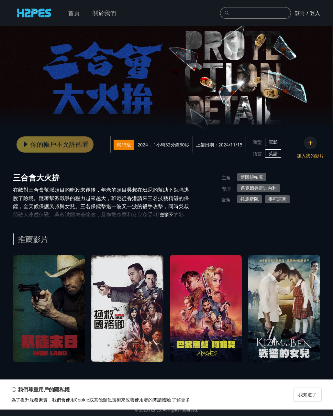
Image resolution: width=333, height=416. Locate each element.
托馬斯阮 (249, 199)
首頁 (74, 13)
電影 (273, 142)
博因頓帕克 (251, 177)
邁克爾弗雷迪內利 (258, 188)
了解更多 (182, 406)
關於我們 (104, 13)
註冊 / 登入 (307, 12)
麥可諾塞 (277, 199)
